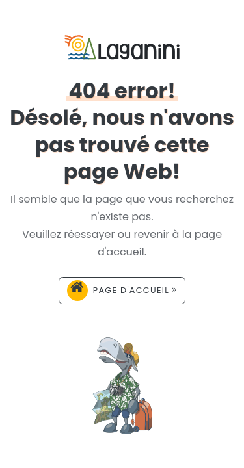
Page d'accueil (122, 290)
